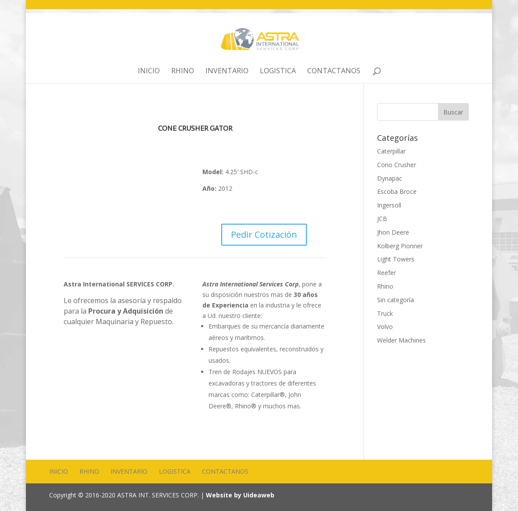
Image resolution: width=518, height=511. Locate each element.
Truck (385, 313)
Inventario (226, 71)
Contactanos (333, 71)
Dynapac (389, 178)
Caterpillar (391, 151)
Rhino (182, 71)
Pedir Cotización (264, 234)
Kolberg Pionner (400, 246)
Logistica (278, 71)
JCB (382, 218)
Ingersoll (389, 205)
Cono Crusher (396, 165)
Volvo (385, 326)
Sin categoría (395, 300)
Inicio (149, 71)
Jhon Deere (393, 232)
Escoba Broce (397, 191)
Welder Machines (401, 340)
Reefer (386, 272)
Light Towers (395, 259)
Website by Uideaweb (240, 495)
